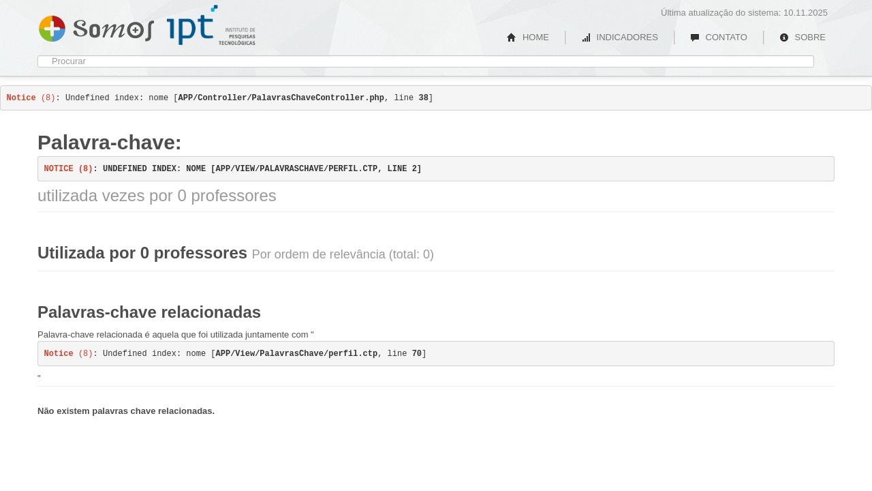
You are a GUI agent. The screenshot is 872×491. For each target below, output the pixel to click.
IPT (211, 25)
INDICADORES (619, 37)
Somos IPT (96, 26)
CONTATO (718, 37)
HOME (528, 37)
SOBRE (802, 37)
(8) (31, 98)
